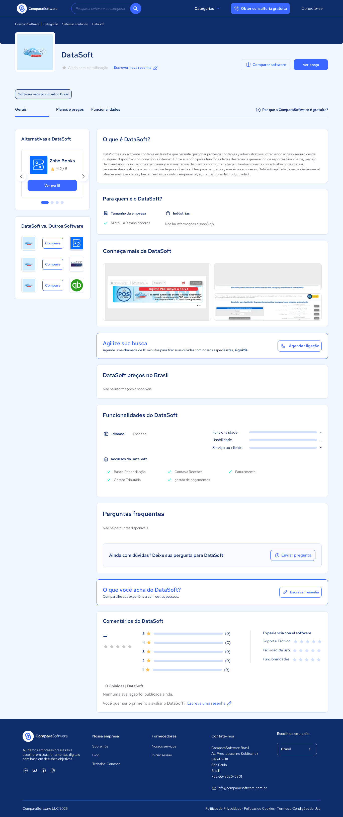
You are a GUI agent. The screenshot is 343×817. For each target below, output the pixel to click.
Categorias (208, 9)
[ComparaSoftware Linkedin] (26, 770)
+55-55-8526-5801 (226, 776)
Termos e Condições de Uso (298, 808)
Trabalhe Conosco (106, 764)
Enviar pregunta (292, 555)
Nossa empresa (105, 736)
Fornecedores (164, 736)
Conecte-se (312, 8)
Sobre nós (100, 746)
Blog (95, 755)
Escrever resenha (300, 592)
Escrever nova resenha (136, 68)
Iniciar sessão (162, 755)
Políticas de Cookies (259, 808)
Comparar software (265, 65)
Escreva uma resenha (209, 703)
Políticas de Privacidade (223, 808)
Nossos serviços (164, 746)
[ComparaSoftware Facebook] (44, 770)
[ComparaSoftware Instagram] (53, 770)
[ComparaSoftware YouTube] (35, 770)
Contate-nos (222, 736)
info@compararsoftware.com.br (239, 788)
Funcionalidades (105, 109)
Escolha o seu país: (293, 733)
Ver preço (311, 64)
